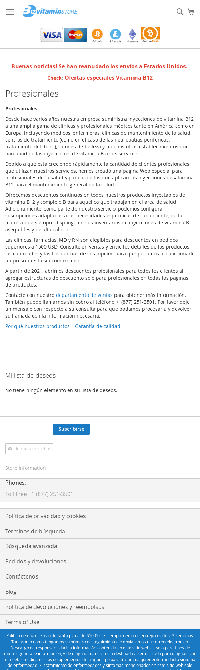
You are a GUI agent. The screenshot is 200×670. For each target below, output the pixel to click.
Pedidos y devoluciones (35, 561)
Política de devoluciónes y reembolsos (54, 607)
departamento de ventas (84, 295)
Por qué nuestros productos (37, 326)
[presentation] (142, 437)
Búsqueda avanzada (31, 546)
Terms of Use (22, 622)
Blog (11, 591)
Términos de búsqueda (35, 531)
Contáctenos (21, 576)
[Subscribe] (71, 429)
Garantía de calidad (99, 326)
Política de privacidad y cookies (45, 516)
